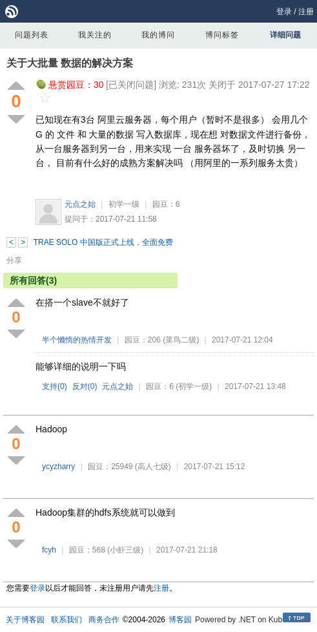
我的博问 (158, 34)
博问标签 (222, 34)
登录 (284, 11)
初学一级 (123, 204)
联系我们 (66, 619)
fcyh (49, 549)
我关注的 (95, 34)
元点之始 (80, 204)
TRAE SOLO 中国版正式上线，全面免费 (103, 242)
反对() (84, 386)
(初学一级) (194, 386)
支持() (54, 386)
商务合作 (103, 619)
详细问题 (285, 34)
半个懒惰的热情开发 (77, 339)
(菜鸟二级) (181, 339)
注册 (306, 11)
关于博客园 (25, 619)
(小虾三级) (125, 549)
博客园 (180, 619)
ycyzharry (58, 466)
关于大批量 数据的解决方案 (69, 63)
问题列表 (31, 34)
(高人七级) (153, 466)
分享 (14, 260)
